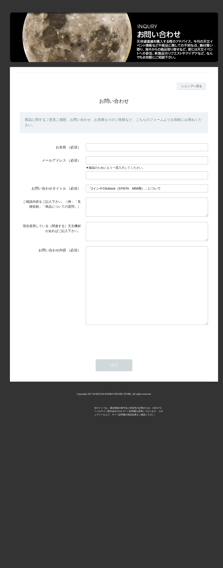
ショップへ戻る (191, 86)
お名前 (61, 147)
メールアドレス (54, 160)
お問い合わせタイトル (48, 188)
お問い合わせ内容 (52, 256)
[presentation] (123, 360)
